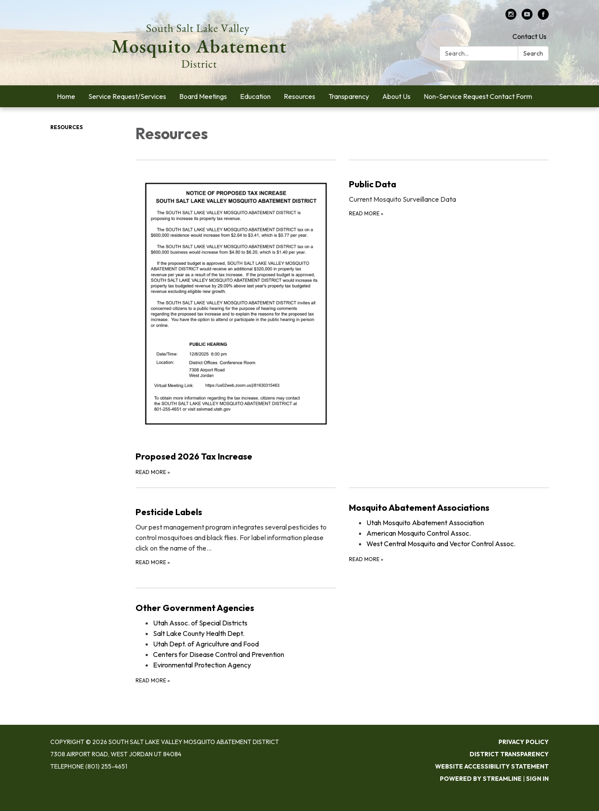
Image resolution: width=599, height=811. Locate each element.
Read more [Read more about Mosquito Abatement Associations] (366, 559)
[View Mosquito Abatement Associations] (449, 507)
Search (533, 53)
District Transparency (509, 754)
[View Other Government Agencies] (236, 607)
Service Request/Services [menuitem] (127, 96)
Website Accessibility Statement (492, 766)
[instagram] (510, 17)
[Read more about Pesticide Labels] (236, 532)
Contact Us (529, 36)
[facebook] (543, 17)
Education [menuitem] (255, 96)
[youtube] (527, 17)
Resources (66, 127)
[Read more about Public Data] (449, 318)
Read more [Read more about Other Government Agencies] (153, 680)
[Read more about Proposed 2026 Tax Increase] (236, 318)
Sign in (537, 779)
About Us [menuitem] (396, 96)
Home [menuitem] (66, 96)
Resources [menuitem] (299, 96)
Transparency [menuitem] (348, 96)
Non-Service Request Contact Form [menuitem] (478, 96)
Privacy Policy (523, 742)
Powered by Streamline (481, 779)
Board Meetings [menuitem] (203, 96)
